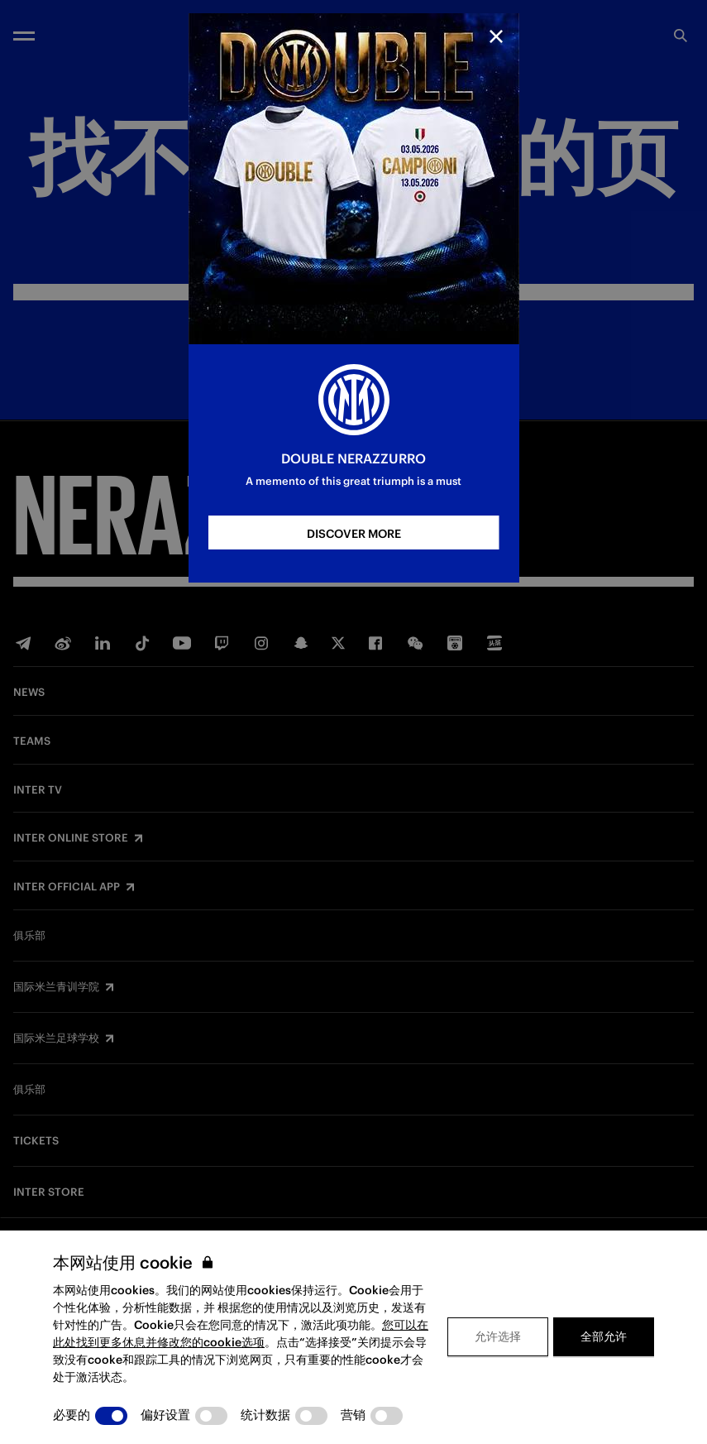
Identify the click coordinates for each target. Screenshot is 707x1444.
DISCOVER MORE (354, 533)
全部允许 (603, 1336)
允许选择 (498, 1336)
